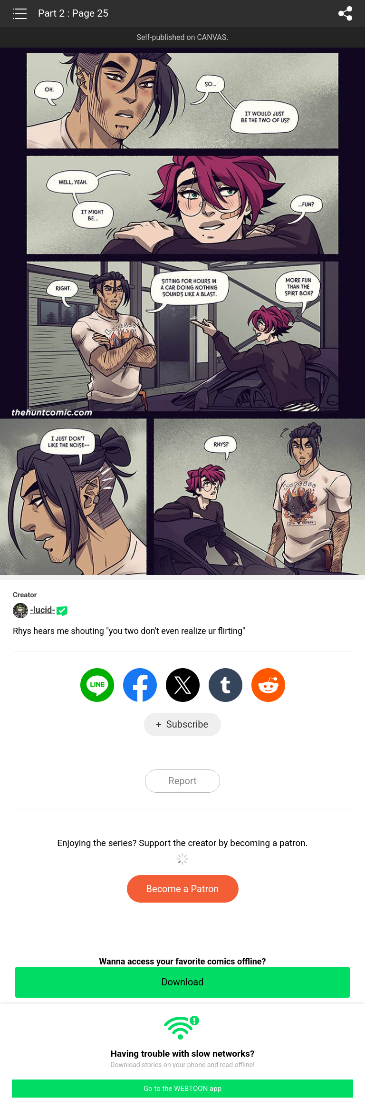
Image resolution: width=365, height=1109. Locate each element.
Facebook (140, 685)
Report (182, 781)
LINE (97, 685)
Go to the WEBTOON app (182, 1088)
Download (182, 982)
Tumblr (225, 685)
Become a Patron (182, 889)
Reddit (268, 685)
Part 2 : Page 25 (73, 13)
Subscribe (187, 724)
